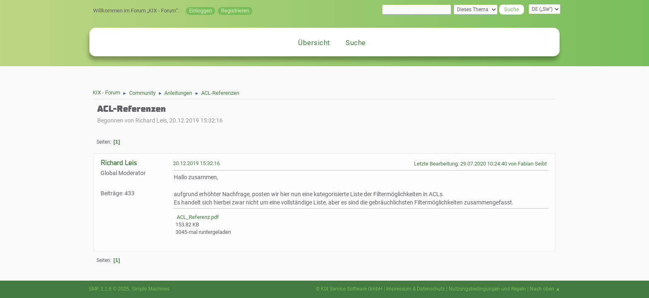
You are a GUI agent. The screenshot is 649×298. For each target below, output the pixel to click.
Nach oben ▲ (545, 289)
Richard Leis (119, 163)
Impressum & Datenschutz (415, 289)
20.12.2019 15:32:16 (196, 163)
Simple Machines (150, 289)
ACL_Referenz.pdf (197, 217)
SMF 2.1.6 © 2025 (109, 289)
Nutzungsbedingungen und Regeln (487, 289)
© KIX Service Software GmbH (349, 289)
